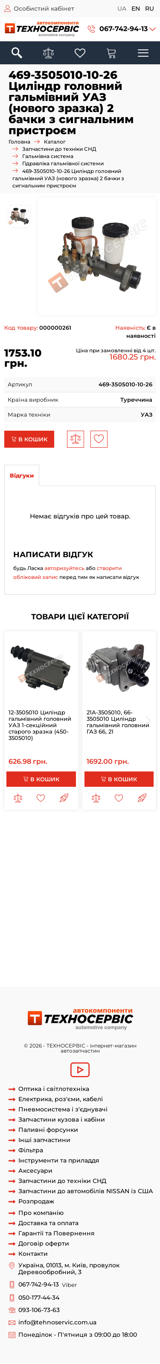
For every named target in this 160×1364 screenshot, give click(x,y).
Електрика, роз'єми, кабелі (60, 1099)
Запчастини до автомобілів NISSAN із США (85, 1191)
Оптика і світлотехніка (53, 1089)
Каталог (55, 141)
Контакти (33, 1254)
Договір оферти (43, 1243)
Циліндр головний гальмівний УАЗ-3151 (61, 955)
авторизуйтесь (64, 568)
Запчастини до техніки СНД (59, 149)
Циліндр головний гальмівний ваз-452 (60, 891)
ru (149, 8)
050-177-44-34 (38, 1297)
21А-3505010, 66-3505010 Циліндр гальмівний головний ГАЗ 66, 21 (118, 722)
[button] (122, 29)
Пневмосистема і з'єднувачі (63, 1109)
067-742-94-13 (123, 29)
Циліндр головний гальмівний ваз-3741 (88, 915)
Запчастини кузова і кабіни (61, 1119)
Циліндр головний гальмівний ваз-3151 (88, 883)
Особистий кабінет (44, 8)
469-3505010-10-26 (93, 978)
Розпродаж (36, 1201)
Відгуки (22, 475)
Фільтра (30, 1150)
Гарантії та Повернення (56, 1233)
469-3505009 (110, 867)
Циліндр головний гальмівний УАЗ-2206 (89, 947)
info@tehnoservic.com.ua (57, 1322)
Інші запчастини (44, 1140)
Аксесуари (35, 1170)
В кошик (29, 439)
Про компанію (41, 1213)
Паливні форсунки (48, 1130)
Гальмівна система (47, 156)
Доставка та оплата (48, 1223)
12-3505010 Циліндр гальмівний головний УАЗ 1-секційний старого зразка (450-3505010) (40, 725)
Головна (19, 141)
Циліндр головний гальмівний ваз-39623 (63, 923)
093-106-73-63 (39, 1310)
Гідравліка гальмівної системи (63, 163)
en (135, 8)
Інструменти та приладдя (58, 1160)
